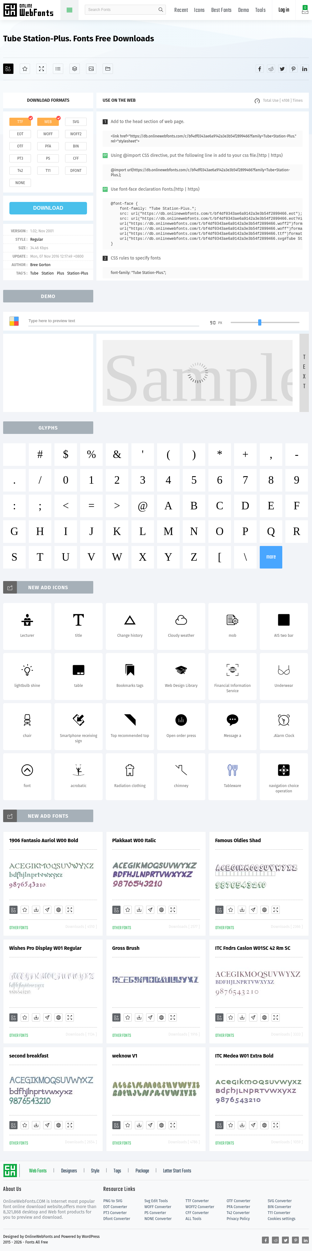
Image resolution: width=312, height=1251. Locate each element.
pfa (48, 146)
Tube (34, 273)
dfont (75, 170)
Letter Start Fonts (177, 1171)
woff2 (76, 134)
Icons (199, 10)
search (161, 9)
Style (95, 1171)
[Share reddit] (271, 68)
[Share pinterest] (293, 68)
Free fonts (31, 11)
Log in (284, 10)
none (20, 183)
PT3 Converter (115, 1213)
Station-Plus (77, 273)
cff (76, 158)
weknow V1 (124, 1056)
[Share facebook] (260, 68)
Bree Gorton (40, 265)
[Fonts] (108, 69)
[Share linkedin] (305, 68)
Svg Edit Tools (156, 1201)
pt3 (20, 158)
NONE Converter (157, 1219)
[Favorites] (25, 69)
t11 (47, 170)
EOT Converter (115, 1207)
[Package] (74, 69)
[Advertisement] (50, 373)
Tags (117, 1171)
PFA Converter (238, 1207)
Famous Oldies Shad (238, 840)
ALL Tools (194, 1219)
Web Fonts (38, 1171)
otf (20, 146)
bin (76, 146)
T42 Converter (238, 1213)
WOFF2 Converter (200, 1207)
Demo (243, 10)
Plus (60, 273)
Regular (36, 239)
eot (20, 134)
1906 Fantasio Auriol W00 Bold (43, 840)
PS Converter (155, 1213)
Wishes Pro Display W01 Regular (45, 948)
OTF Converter (238, 1201)
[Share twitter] (282, 68)
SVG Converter (280, 1201)
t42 (20, 170)
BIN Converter (279, 1207)
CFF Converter (197, 1213)
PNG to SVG (112, 1201)
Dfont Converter (116, 1219)
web (48, 122)
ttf (20, 122)
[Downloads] (36, 910)
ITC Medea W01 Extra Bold (244, 1056)
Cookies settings (281, 1219)
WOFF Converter (157, 1207)
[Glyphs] (58, 69)
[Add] (8, 69)
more (271, 557)
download (48, 208)
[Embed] (58, 910)
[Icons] (91, 69)
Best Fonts (221, 10)
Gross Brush (126, 948)
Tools (260, 10)
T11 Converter (279, 1213)
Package (142, 1171)
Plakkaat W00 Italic (134, 840)
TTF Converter (197, 1201)
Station (48, 273)
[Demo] (41, 69)
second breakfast (29, 1056)
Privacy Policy (238, 1219)
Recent (181, 10)
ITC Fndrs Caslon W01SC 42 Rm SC (252, 948)
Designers (69, 1171)
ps (48, 158)
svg (76, 122)
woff (48, 134)
